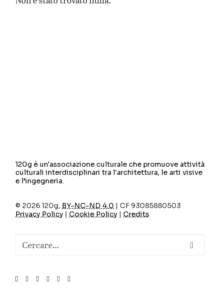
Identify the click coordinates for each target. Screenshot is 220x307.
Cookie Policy (93, 214)
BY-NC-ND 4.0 (88, 205)
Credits (136, 214)
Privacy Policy (39, 214)
